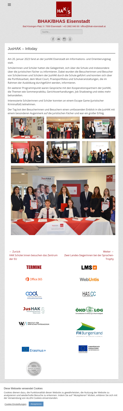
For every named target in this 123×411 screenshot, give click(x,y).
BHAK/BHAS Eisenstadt (64, 21)
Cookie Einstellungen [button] (15, 404)
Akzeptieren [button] (36, 404)
